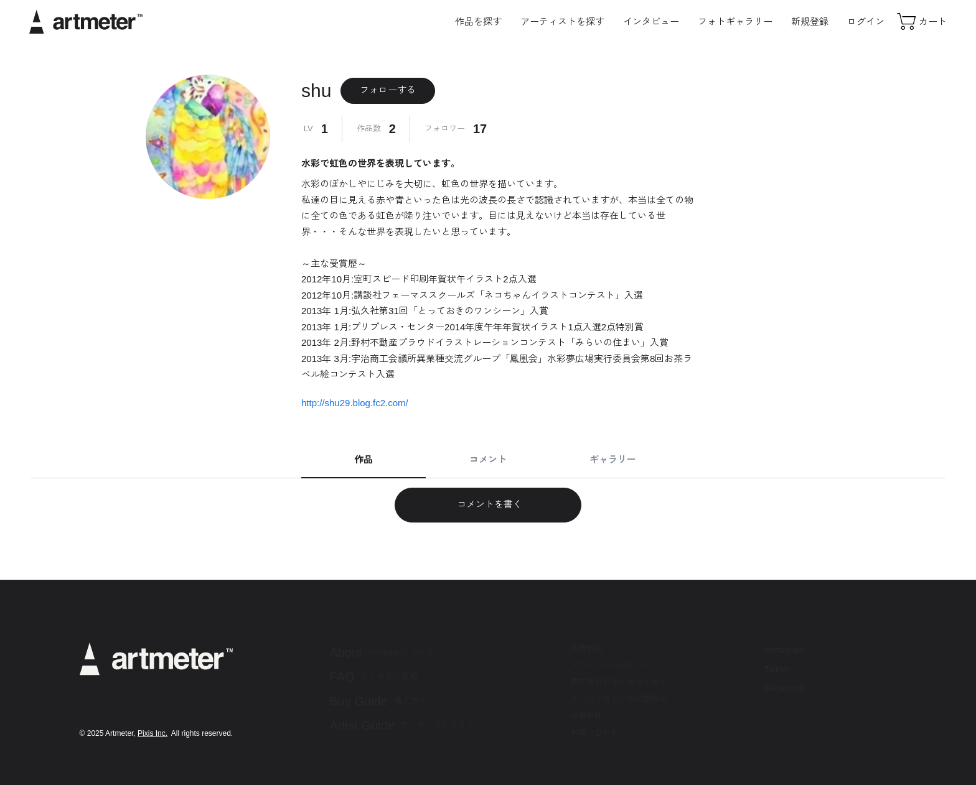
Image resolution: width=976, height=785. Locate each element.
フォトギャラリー (735, 21)
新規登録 (809, 21)
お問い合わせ (594, 732)
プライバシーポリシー (610, 665)
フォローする (388, 90)
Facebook (784, 687)
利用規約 (586, 648)
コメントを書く (488, 504)
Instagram (784, 649)
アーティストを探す (562, 21)
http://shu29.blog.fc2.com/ (354, 402)
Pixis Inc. (152, 733)
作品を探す (478, 21)
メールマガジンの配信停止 (618, 699)
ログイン (865, 21)
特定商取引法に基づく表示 (618, 682)
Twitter (777, 669)
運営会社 (586, 715)
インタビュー (651, 21)
